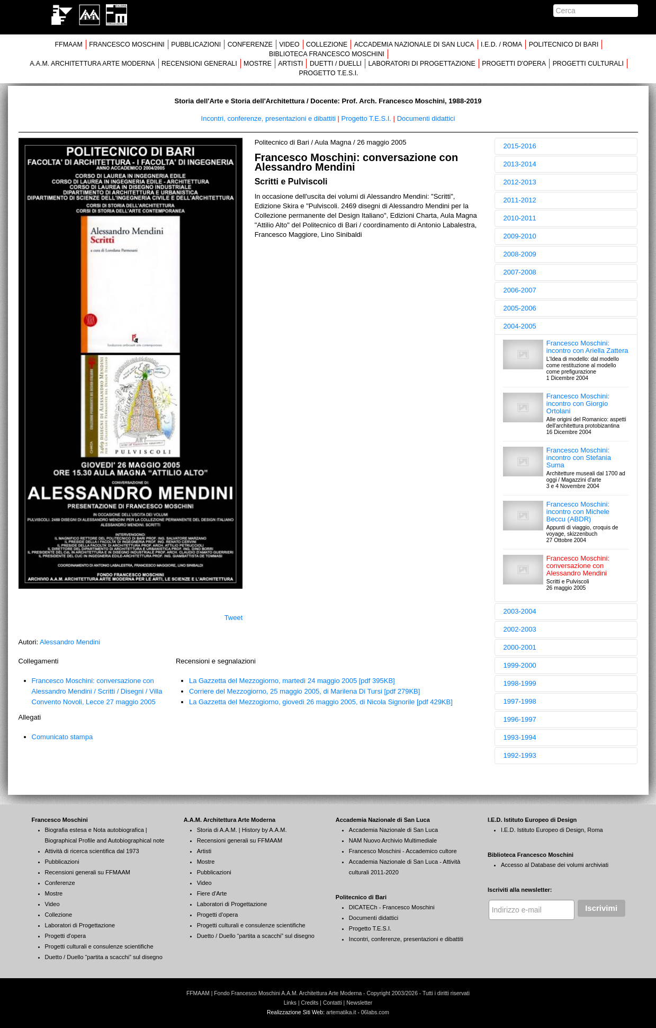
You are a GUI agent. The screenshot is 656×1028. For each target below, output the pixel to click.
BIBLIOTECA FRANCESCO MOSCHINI (326, 54)
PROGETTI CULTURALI (588, 63)
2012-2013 (519, 182)
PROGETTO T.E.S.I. (328, 73)
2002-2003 (519, 629)
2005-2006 (519, 308)
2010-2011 (519, 218)
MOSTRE (258, 63)
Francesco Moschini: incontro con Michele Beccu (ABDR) (577, 511)
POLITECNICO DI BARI (564, 44)
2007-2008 (519, 272)
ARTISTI (290, 63)
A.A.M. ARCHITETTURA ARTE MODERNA (92, 63)
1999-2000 (519, 665)
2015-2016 (519, 146)
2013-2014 (519, 164)
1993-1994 (519, 737)
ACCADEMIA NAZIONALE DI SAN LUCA (414, 44)
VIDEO (289, 44)
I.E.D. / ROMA (501, 44)
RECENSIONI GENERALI (199, 63)
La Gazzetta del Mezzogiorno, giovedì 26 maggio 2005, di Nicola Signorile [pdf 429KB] (321, 702)
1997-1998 (519, 701)
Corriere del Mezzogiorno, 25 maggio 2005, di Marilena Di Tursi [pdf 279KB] (304, 691)
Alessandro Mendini (70, 642)
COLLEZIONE (326, 44)
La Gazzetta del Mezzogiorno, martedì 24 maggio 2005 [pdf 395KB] (292, 681)
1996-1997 (519, 719)
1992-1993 (519, 755)
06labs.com (375, 1012)
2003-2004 (519, 611)
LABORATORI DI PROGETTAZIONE (421, 63)
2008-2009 (519, 254)
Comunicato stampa (62, 737)
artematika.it (341, 1012)
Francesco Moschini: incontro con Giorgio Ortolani (577, 403)
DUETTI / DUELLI (336, 63)
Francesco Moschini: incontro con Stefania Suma (578, 457)
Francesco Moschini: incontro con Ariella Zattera (587, 347)
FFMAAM (69, 44)
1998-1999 (519, 683)
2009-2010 (519, 236)
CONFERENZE (250, 44)
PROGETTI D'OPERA (514, 63)
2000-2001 (519, 647)
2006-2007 (519, 290)
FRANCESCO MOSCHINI (127, 44)
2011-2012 (519, 200)
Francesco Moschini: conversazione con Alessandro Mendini (577, 565)
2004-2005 (519, 326)
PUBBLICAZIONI (196, 44)
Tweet (233, 618)
